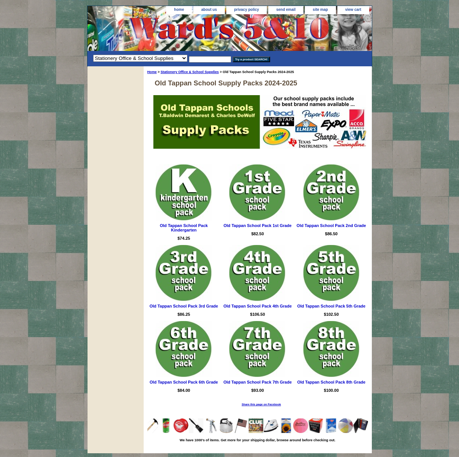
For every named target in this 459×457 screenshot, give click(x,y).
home (179, 9)
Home (152, 72)
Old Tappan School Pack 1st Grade (258, 225)
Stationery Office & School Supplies (189, 72)
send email (286, 9)
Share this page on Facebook (261, 404)
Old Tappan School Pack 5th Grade (331, 306)
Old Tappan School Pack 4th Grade (257, 306)
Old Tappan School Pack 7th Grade (257, 382)
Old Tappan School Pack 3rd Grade (184, 306)
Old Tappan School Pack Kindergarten (184, 227)
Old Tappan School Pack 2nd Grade (331, 225)
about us (209, 9)
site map (320, 9)
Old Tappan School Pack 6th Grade (184, 382)
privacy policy (246, 9)
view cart (353, 9)
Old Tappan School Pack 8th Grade (331, 382)
